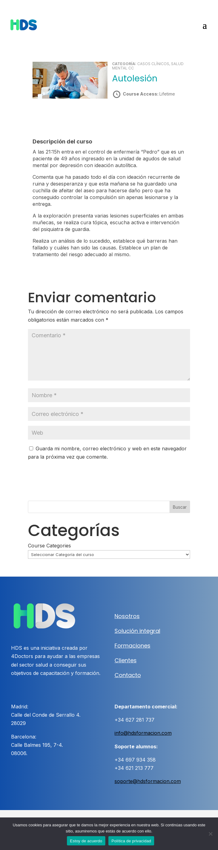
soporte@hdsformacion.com (148, 781)
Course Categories (49, 546)
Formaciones (132, 645)
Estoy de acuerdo (86, 841)
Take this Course (145, 115)
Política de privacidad (131, 841)
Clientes (126, 660)
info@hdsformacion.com (143, 733)
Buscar (180, 507)
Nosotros (127, 616)
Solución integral (137, 631)
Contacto (128, 675)
